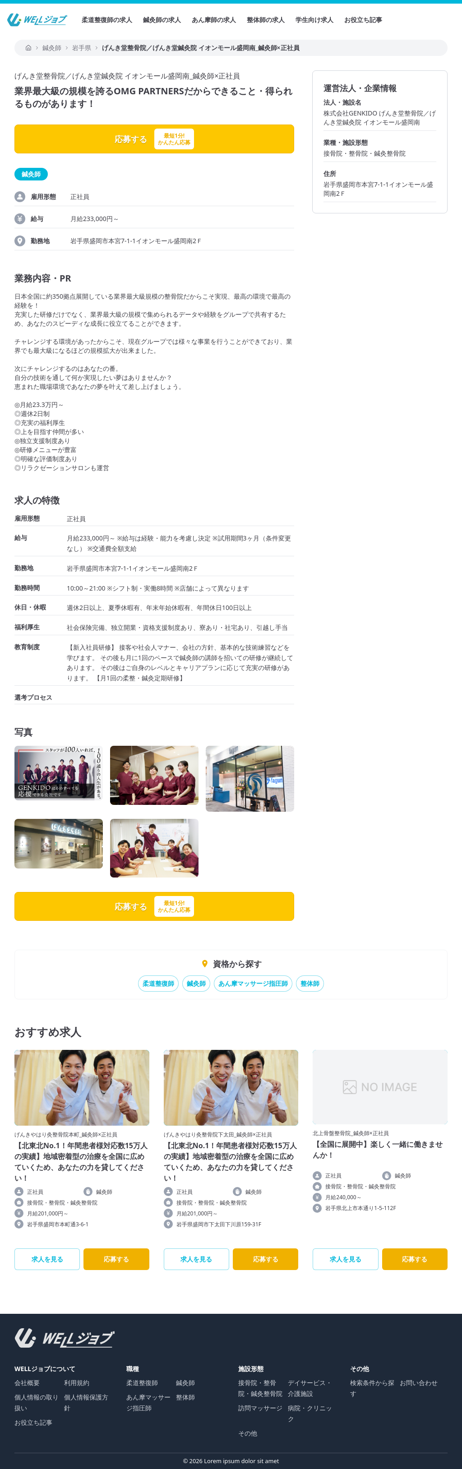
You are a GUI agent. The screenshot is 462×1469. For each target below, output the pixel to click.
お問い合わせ (419, 1382)
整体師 (309, 983)
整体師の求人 (266, 19)
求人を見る (47, 1259)
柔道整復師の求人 (107, 19)
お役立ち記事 (363, 19)
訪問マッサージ (260, 1408)
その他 (247, 1433)
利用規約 (76, 1382)
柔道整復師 (158, 983)
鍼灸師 (196, 983)
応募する (116, 1259)
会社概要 (27, 1382)
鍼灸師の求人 (162, 19)
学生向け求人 (314, 19)
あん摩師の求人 (214, 19)
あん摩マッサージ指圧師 (253, 983)
